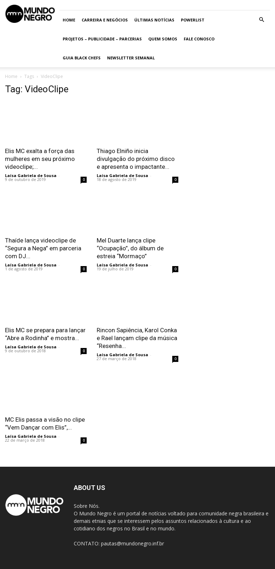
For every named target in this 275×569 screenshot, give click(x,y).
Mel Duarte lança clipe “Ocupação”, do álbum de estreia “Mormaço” (130, 248)
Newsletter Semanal (131, 57)
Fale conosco (199, 38)
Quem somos (162, 38)
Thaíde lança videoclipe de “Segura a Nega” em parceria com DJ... (43, 248)
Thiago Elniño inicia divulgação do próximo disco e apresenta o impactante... (136, 158)
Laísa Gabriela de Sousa (31, 175)
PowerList (192, 20)
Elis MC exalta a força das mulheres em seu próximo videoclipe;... (40, 158)
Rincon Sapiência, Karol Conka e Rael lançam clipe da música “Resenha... (137, 338)
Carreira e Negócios (105, 20)
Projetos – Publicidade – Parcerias (102, 38)
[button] (261, 19)
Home (69, 20)
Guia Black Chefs (82, 57)
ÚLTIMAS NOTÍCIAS (154, 20)
